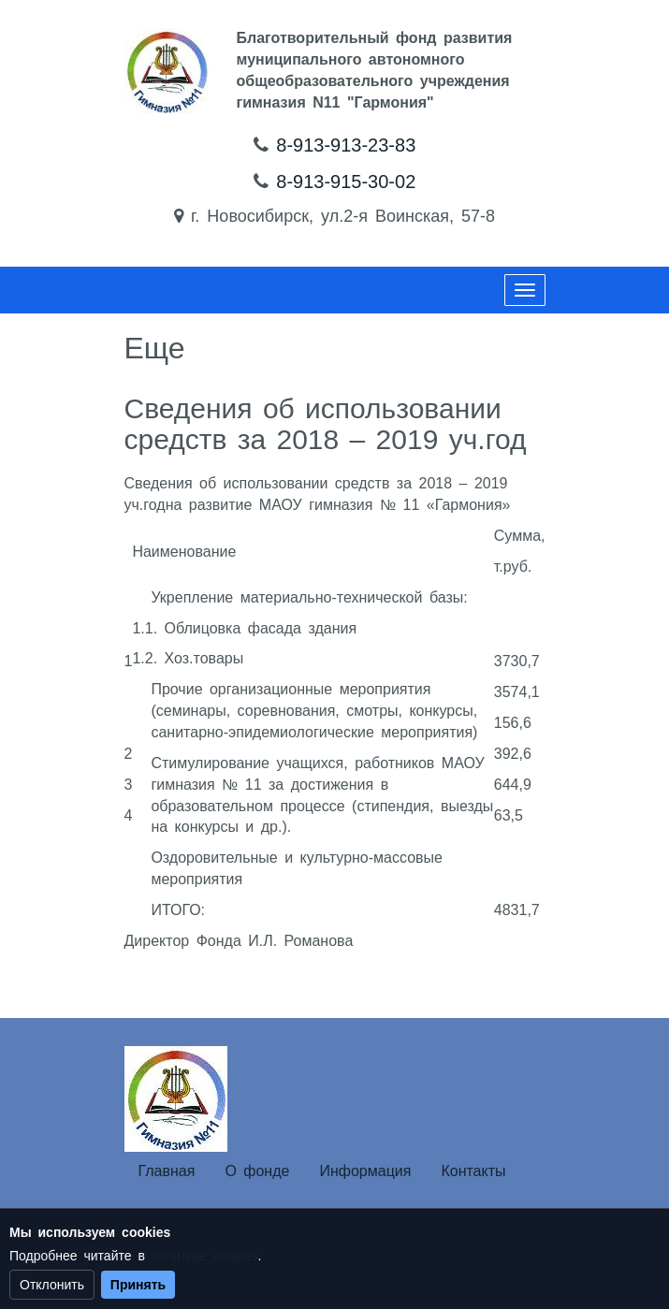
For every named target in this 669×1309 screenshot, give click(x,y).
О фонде (257, 1171)
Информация (365, 1171)
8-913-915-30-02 (345, 181)
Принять (138, 1284)
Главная (167, 1171)
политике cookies (205, 1255)
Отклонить (52, 1284)
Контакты (473, 1171)
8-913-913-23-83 (345, 145)
